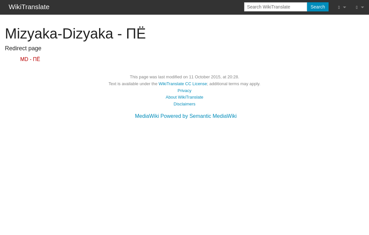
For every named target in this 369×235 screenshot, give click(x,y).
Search (318, 6)
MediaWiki (147, 116)
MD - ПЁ (30, 59)
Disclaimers (185, 104)
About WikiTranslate (184, 97)
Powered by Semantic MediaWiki (198, 116)
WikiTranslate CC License (182, 83)
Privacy (184, 90)
